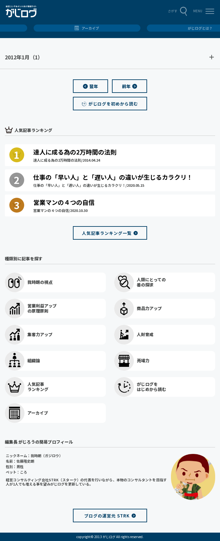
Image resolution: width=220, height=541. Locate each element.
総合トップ (110, 28)
